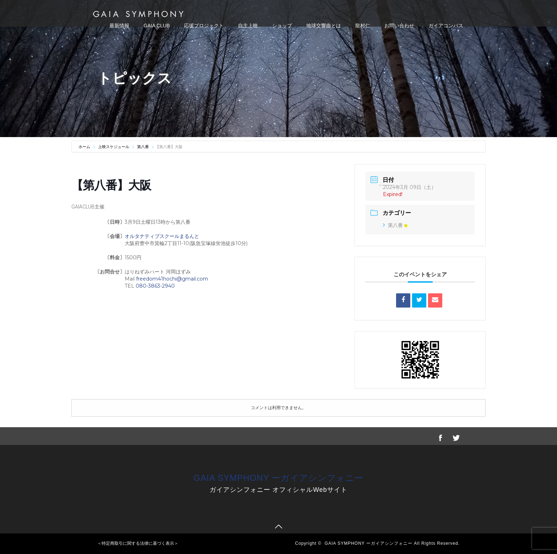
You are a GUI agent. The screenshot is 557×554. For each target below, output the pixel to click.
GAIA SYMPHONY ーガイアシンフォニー (278, 478)
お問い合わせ (399, 25)
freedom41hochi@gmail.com (172, 279)
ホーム (85, 146)
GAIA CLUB (157, 25)
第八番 (143, 146)
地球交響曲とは (323, 25)
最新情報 (119, 25)
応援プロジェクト (204, 25)
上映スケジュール (113, 146)
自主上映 (248, 25)
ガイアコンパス (445, 25)
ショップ (282, 25)
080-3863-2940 (155, 286)
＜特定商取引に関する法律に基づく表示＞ (137, 543)
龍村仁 (362, 25)
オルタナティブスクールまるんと (162, 236)
